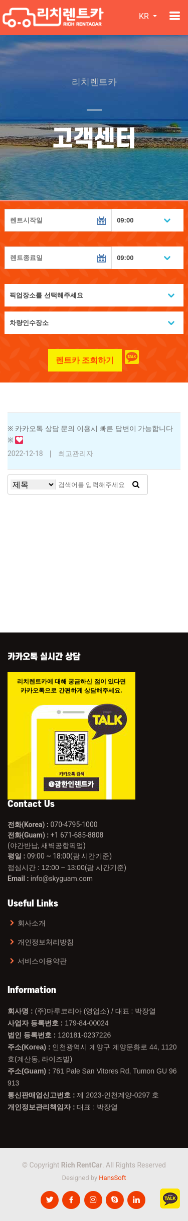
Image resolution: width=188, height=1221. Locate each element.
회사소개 (32, 923)
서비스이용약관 (42, 961)
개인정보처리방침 (46, 942)
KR (145, 16)
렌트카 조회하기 (85, 360)
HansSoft (112, 1178)
